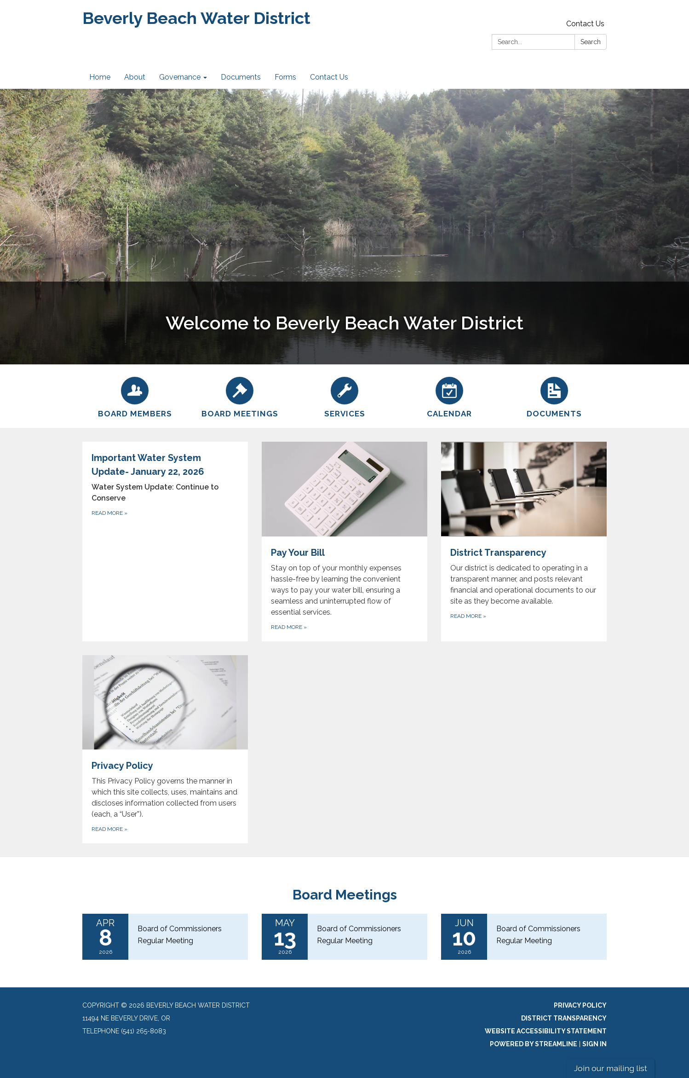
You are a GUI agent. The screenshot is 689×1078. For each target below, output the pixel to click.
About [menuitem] (134, 77)
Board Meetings (345, 895)
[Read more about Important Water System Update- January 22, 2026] (165, 541)
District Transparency (564, 1018)
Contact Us (585, 23)
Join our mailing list (610, 1068)
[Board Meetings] (240, 396)
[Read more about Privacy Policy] (165, 749)
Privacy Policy (580, 1005)
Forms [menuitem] (285, 77)
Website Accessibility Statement (546, 1031)
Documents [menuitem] (241, 77)
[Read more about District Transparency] (524, 541)
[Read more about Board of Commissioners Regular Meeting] (165, 937)
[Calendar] (449, 396)
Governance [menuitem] (180, 77)
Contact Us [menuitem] (329, 77)
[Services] (344, 396)
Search (590, 42)
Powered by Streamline (533, 1044)
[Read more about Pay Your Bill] (344, 541)
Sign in (594, 1044)
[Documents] (554, 396)
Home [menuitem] (99, 77)
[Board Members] (135, 396)
